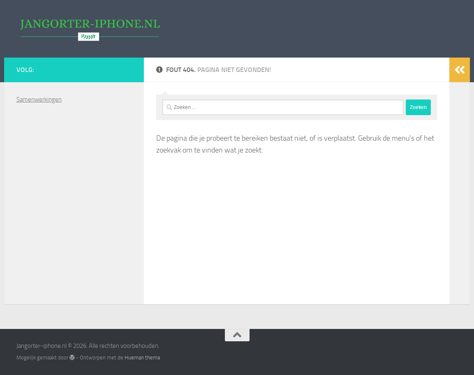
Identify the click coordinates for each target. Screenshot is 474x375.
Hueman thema (142, 357)
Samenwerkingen (39, 99)
